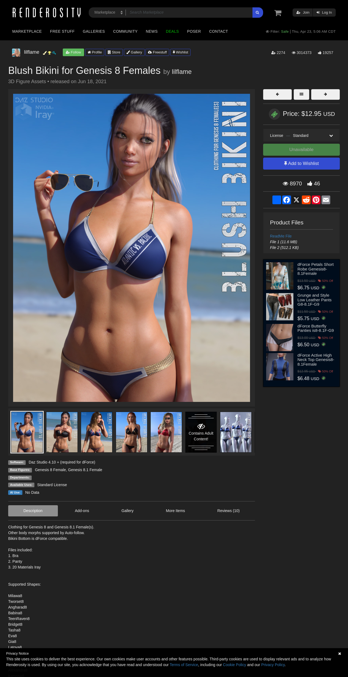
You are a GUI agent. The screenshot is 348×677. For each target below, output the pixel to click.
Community (125, 31)
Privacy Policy (273, 665)
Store (114, 52)
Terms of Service (184, 665)
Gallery (134, 52)
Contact (218, 31)
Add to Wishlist (301, 163)
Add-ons (82, 510)
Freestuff (157, 52)
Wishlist (180, 52)
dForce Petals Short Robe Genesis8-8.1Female (316, 269)
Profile (95, 52)
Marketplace (27, 31)
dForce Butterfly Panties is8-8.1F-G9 (316, 328)
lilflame (182, 71)
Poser (194, 31)
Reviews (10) (228, 510)
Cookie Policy (234, 665)
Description (33, 510)
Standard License (52, 485)
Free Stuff (62, 31)
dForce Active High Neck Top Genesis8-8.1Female (316, 359)
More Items (175, 510)
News (151, 31)
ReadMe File (281, 236)
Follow (73, 52)
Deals (172, 31)
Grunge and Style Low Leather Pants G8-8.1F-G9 (315, 299)
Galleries (94, 31)
